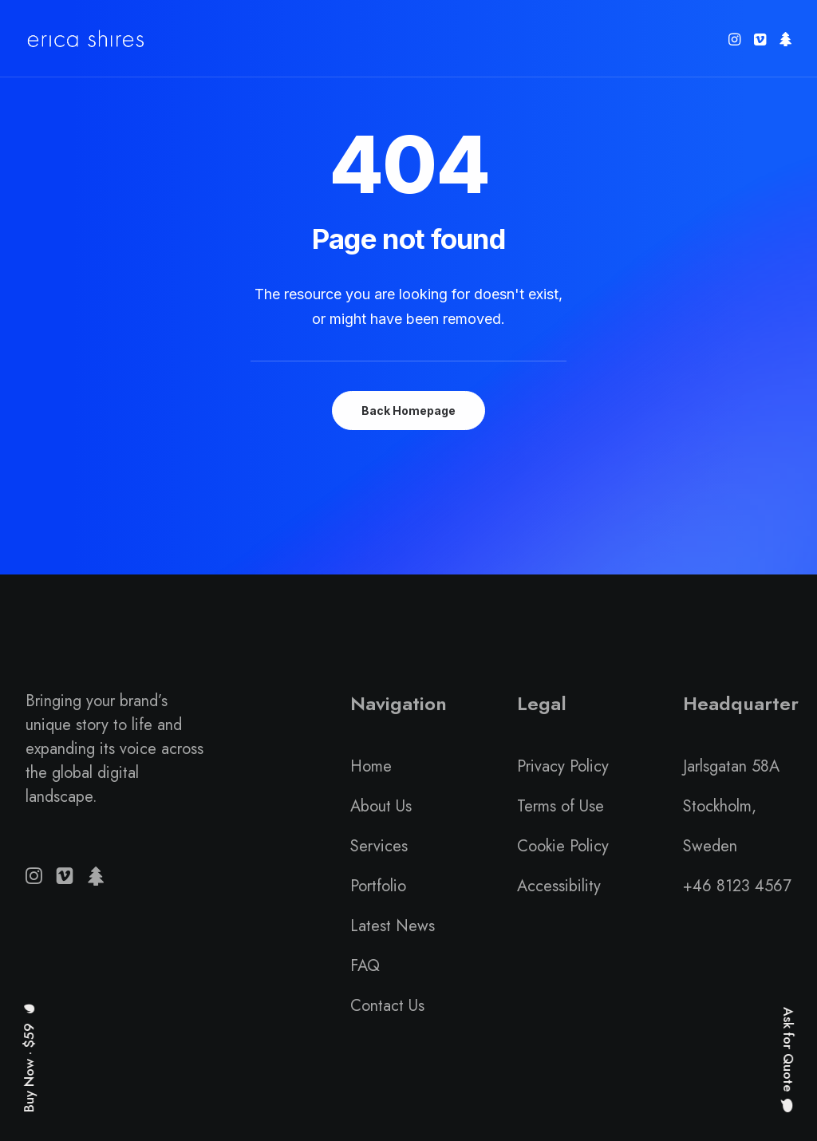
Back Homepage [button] (408, 410)
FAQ (365, 965)
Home (371, 766)
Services (379, 846)
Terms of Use (560, 806)
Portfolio (378, 886)
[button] (736, 38)
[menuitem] (736, 38)
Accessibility (559, 886)
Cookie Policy (563, 846)
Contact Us (387, 1005)
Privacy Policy (563, 766)
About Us (381, 806)
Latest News (392, 926)
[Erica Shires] (86, 39)
